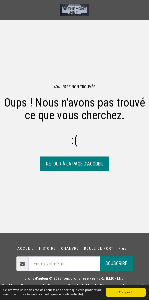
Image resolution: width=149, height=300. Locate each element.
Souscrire (116, 263)
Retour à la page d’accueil (74, 163)
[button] (7, 9)
